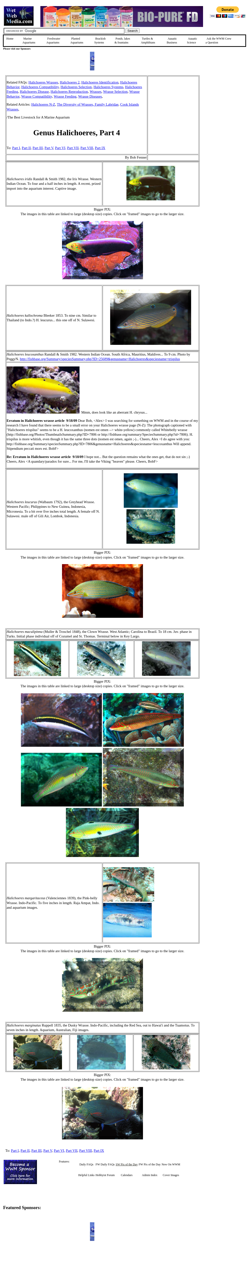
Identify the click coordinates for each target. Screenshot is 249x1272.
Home (9, 38)
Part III (38, 148)
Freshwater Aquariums (53, 40)
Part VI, (60, 148)
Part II (26, 148)
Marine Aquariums (28, 40)
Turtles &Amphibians (148, 40)
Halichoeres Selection (76, 87)
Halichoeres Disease (34, 91)
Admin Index (150, 1175)
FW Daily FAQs (105, 1164)
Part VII (73, 148)
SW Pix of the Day (127, 1164)
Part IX (100, 148)
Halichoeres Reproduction (69, 91)
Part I (16, 148)
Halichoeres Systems (108, 87)
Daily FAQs (86, 1164)
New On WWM (171, 1164)
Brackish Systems (100, 40)
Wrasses (95, 91)
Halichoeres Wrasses (43, 82)
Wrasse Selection (115, 91)
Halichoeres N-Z (43, 104)
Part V (48, 148)
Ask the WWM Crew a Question (218, 40)
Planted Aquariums (76, 40)
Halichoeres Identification (99, 82)
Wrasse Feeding (65, 96)
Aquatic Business (172, 40)
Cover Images (171, 1175)
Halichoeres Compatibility (40, 87)
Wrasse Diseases (90, 96)
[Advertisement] (224, 109)
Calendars (127, 1175)
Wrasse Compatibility (36, 96)
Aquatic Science (192, 40)
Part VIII (86, 148)
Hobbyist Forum (105, 1175)
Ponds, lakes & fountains (122, 40)
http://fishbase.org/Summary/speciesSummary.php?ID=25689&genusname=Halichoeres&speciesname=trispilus (100, 359)
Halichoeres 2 (70, 82)
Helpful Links (86, 1175)
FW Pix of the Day (149, 1164)
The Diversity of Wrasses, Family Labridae (87, 104)
